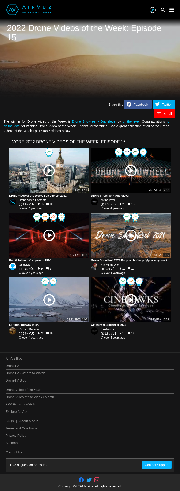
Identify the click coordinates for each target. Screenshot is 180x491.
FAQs (10, 421)
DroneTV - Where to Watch (25, 373)
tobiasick (24, 264)
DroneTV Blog (16, 380)
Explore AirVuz (16, 411)
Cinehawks (107, 329)
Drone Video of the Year (23, 390)
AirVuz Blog (14, 358)
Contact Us (14, 452)
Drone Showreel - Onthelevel (94, 121)
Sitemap (12, 443)
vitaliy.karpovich (110, 264)
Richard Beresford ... (32, 329)
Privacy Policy (16, 435)
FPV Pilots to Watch (20, 404)
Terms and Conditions (21, 428)
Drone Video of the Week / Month (30, 397)
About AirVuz (28, 421)
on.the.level (131, 121)
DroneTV (12, 366)
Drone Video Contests (32, 200)
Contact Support (157, 465)
